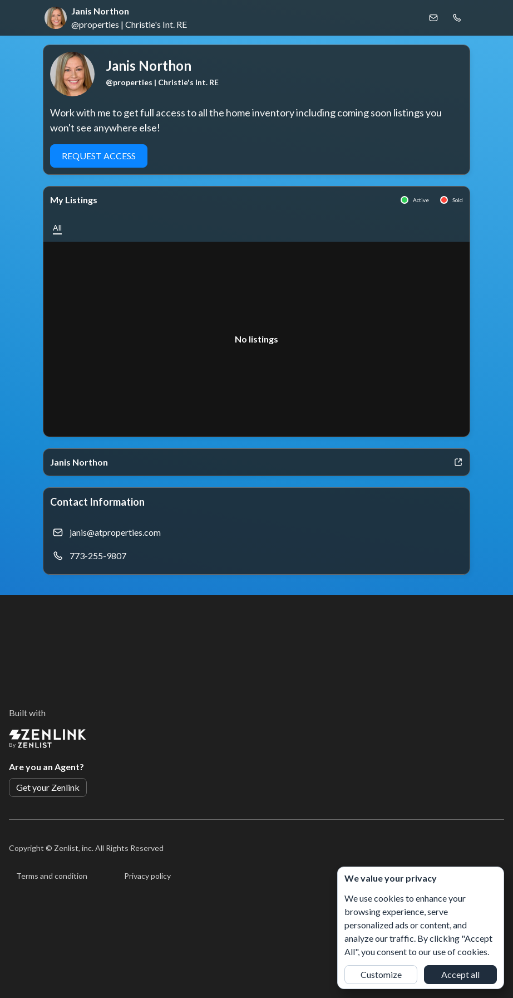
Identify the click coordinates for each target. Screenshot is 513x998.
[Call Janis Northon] (456, 17)
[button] (57, 227)
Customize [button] (381, 974)
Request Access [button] (99, 155)
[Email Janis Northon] (433, 17)
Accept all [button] (460, 974)
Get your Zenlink (48, 787)
